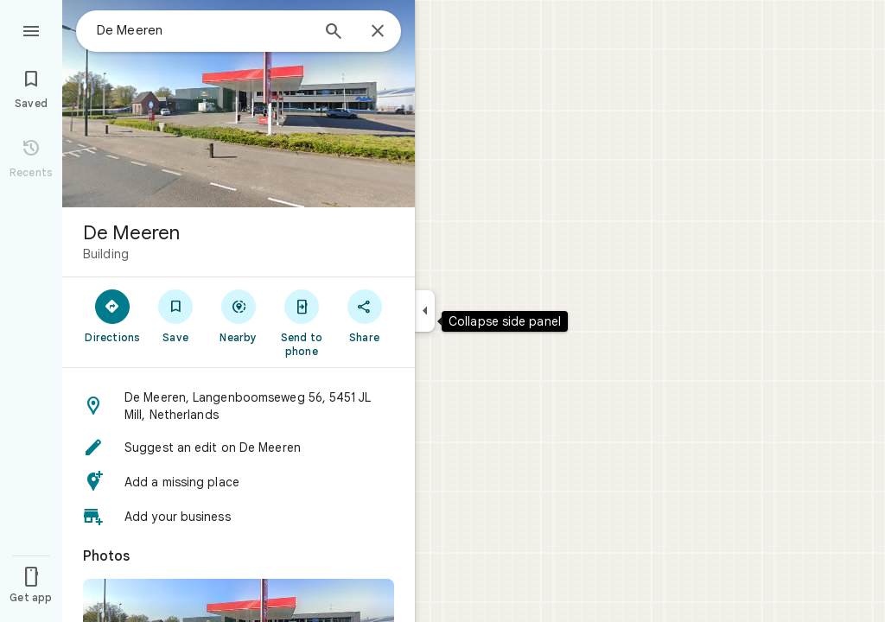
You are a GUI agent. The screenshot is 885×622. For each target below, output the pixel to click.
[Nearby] (239, 315)
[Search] (333, 32)
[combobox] (203, 30)
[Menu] (31, 29)
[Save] (175, 315)
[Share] (364, 315)
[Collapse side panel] (425, 311)
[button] (238, 406)
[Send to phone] (301, 322)
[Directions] (112, 315)
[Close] (377, 32)
